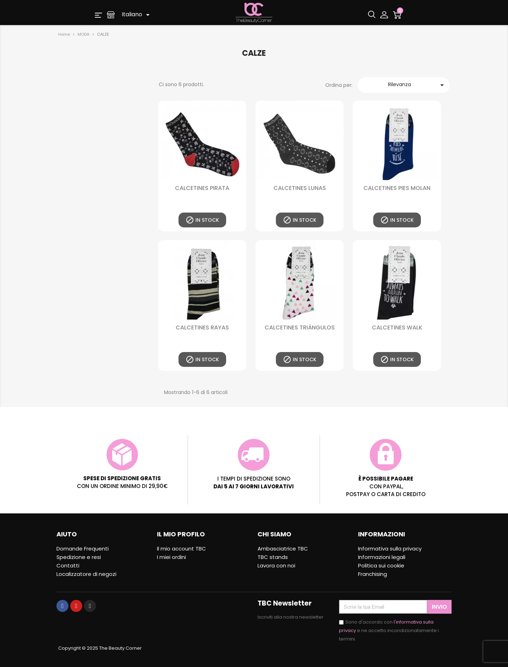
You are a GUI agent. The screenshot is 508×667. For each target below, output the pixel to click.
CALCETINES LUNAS (299, 188)
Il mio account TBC (181, 548)
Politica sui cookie (381, 565)
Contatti (67, 565)
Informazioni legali (381, 557)
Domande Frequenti (82, 548)
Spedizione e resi (78, 557)
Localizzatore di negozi (86, 574)
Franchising (372, 574)
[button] (98, 15)
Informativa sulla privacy (390, 548)
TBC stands (273, 557)
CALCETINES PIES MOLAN (396, 188)
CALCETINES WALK (397, 327)
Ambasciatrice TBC (283, 548)
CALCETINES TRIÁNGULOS (300, 327)
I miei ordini (171, 557)
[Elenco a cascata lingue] (137, 15)
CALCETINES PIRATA (202, 188)
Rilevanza (417, 85)
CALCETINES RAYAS (202, 327)
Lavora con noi (276, 565)
